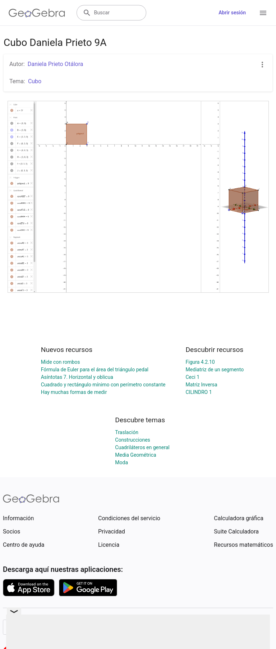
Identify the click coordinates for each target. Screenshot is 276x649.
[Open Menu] (263, 13)
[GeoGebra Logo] (37, 13)
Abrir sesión (232, 12)
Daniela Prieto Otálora (55, 64)
